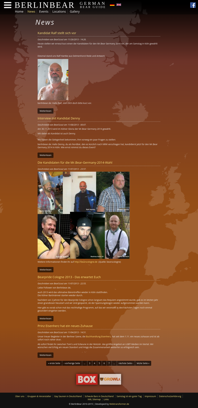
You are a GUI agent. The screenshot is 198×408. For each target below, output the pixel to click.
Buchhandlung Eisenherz (98, 336)
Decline (172, 398)
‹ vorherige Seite (72, 363)
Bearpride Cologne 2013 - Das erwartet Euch (69, 277)
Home (19, 11)
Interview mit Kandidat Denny (59, 118)
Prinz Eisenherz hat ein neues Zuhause (65, 326)
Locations (59, 11)
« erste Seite (54, 363)
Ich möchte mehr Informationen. (37, 406)
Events (43, 11)
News (31, 11)
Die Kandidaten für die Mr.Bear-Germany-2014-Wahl (75, 162)
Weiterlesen (45, 110)
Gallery (75, 11)
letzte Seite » (143, 363)
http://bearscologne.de (86, 261)
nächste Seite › (126, 363)
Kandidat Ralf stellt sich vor (57, 33)
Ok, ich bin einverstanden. (152, 397)
